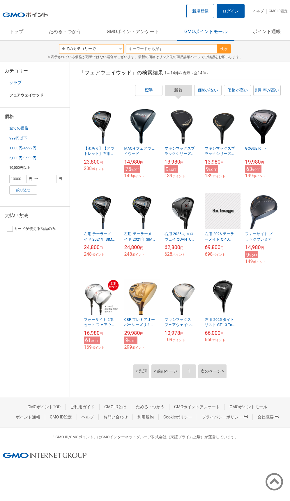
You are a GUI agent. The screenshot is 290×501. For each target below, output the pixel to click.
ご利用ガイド (82, 407)
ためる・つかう (65, 31)
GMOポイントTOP (44, 407)
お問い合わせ (115, 417)
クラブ (15, 82)
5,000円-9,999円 (22, 158)
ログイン (230, 11)
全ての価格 (18, 128)
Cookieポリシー (177, 417)
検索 (224, 48)
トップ (16, 31)
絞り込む (23, 190)
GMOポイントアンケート (133, 31)
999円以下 (18, 138)
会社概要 (268, 417)
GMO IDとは (115, 407)
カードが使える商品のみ (31, 229)
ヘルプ (258, 11)
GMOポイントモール (205, 31)
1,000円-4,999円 (22, 148)
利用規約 (145, 417)
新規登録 (200, 11)
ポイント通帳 (267, 31)
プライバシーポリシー (225, 417)
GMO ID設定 (278, 11)
